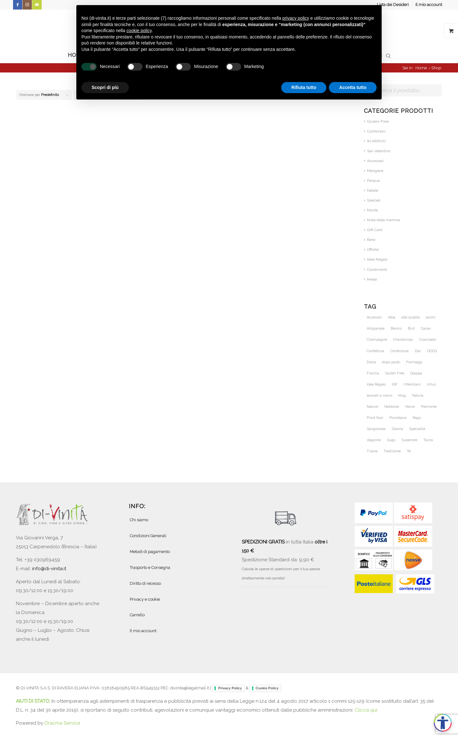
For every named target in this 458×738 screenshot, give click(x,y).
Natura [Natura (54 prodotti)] (417, 395)
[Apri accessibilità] (443, 723)
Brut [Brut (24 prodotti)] (411, 328)
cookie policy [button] (139, 30)
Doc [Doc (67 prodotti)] (418, 351)
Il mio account (428, 4)
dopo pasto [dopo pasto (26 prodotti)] (391, 362)
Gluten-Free (378, 121)
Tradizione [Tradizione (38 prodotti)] (392, 451)
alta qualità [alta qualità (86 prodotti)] (410, 317)
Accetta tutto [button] (352, 87)
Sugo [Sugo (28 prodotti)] (391, 440)
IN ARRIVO (376, 141)
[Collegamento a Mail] (37, 5)
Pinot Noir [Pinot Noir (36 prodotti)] (375, 418)
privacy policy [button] (295, 18)
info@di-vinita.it (49, 568)
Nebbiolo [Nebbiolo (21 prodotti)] (391, 407)
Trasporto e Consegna (150, 567)
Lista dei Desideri (393, 4)
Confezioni (376, 131)
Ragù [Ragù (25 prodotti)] (417, 418)
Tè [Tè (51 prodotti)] (409, 451)
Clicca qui (366, 710)
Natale (372, 190)
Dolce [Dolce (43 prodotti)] (371, 362)
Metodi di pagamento (150, 551)
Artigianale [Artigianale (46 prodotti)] (376, 328)
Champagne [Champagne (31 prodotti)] (377, 340)
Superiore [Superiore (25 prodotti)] (409, 440)
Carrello (137, 614)
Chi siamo (139, 519)
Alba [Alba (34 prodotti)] (391, 317)
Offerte (373, 249)
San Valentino (378, 151)
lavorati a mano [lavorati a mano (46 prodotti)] (379, 395)
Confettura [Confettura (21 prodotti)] (375, 351)
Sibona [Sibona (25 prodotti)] (397, 429)
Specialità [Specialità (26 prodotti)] (417, 429)
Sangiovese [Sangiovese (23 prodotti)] (376, 429)
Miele (372, 279)
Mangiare (375, 170)
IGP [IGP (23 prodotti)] (394, 384)
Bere (371, 239)
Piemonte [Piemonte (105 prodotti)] (429, 407)
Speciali (373, 200)
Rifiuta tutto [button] (303, 87)
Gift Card (374, 230)
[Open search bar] (388, 55)
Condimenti (377, 269)
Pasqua (373, 180)
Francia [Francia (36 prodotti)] (373, 373)
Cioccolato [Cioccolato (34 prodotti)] (427, 340)
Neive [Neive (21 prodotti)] (410, 407)
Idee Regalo (377, 259)
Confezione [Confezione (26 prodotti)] (399, 351)
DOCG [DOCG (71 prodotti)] (432, 351)
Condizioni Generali (148, 535)
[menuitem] (393, 4)
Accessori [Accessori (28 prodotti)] (374, 317)
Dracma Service (62, 723)
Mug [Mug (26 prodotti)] (402, 395)
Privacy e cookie (145, 599)
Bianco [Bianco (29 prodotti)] (396, 328)
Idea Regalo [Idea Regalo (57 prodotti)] (376, 384)
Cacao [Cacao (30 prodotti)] (426, 328)
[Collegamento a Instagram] (27, 5)
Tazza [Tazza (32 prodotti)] (428, 440)
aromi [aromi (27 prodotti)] (430, 317)
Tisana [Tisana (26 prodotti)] (372, 451)
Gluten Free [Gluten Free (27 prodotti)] (394, 373)
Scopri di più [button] (105, 87)
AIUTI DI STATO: (34, 701)
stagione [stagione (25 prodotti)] (374, 440)
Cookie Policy (267, 688)
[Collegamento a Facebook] (17, 5)
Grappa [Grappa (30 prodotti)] (416, 373)
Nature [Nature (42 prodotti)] (372, 407)
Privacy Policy (230, 688)
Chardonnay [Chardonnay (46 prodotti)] (403, 340)
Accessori (375, 161)
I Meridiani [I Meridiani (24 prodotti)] (412, 384)
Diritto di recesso (145, 583)
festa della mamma (383, 220)
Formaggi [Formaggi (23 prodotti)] (414, 362)
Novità (372, 210)
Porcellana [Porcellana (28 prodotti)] (397, 418)
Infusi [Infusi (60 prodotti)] (431, 384)
